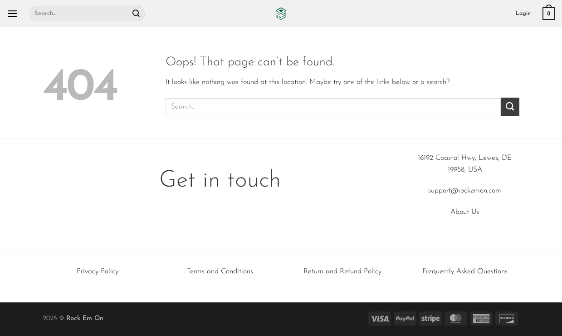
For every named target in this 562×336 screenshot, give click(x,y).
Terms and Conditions (220, 271)
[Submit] (136, 13)
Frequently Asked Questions (465, 271)
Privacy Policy (97, 271)
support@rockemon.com (464, 190)
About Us (464, 212)
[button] (12, 13)
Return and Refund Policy (342, 271)
